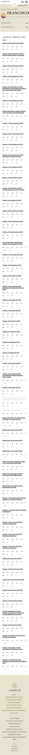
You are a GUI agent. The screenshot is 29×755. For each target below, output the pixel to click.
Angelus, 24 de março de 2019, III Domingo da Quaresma (12, 523)
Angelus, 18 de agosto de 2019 (11, 276)
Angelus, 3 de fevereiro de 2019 (12, 601)
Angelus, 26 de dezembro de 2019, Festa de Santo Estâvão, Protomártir (13, 54)
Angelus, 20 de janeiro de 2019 (11, 625)
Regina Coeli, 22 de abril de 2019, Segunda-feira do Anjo (12, 486)
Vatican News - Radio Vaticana (14, 721)
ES (17, 46)
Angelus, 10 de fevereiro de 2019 (12, 590)
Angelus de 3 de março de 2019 (12, 558)
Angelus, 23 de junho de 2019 (11, 387)
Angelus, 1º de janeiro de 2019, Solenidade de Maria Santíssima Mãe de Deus (14, 661)
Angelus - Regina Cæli (8, 9)
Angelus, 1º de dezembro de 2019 (12, 100)
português (22, 6)
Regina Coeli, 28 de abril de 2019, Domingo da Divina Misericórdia (12, 474)
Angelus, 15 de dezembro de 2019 (12, 76)
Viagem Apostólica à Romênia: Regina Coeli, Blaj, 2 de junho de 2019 (13, 418)
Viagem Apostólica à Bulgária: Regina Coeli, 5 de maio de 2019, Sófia (13, 462)
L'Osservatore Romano (14, 723)
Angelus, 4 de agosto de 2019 (11, 310)
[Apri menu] (26, 2)
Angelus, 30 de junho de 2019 (11, 363)
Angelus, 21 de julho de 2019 (11, 331)
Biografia (14, 23)
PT (16, 49)
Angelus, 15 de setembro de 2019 (12, 232)
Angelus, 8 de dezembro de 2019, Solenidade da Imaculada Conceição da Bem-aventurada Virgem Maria (14, 88)
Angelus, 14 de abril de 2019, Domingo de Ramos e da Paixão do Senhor (14, 498)
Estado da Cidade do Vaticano (14, 729)
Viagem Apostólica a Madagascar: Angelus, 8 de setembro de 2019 (12, 243)
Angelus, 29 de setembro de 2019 (12, 211)
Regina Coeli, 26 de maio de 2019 (12, 430)
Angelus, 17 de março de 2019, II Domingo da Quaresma (12, 535)
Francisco (18, 12)
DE (8, 46)
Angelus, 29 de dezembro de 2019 (12, 43)
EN (12, 46)
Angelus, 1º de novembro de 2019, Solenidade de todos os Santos (12, 155)
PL (12, 49)
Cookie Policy (14, 748)
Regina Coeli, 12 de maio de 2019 (12, 451)
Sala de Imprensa (14, 718)
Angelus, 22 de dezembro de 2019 (12, 66)
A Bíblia (14, 694)
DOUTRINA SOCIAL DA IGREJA (14, 707)
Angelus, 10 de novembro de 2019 (12, 134)
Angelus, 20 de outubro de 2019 (12, 177)
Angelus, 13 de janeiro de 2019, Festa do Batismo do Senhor (13, 636)
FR (21, 46)
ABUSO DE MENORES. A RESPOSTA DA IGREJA (14, 710)
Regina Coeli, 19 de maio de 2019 (12, 440)
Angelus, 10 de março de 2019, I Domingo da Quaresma (12, 547)
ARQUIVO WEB (14, 713)
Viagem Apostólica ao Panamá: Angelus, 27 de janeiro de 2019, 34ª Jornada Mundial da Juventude (13, 613)
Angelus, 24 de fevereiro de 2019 (12, 569)
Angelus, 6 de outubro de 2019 (11, 200)
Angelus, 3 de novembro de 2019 (12, 144)
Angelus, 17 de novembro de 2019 (12, 123)
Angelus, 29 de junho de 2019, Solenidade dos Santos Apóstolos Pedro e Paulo (12, 375)
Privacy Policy (14, 750)
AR (3, 46)
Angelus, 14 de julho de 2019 (11, 342)
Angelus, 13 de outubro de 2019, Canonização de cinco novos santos (13, 189)
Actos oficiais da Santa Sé (14, 705)
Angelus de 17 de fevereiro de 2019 (13, 579)
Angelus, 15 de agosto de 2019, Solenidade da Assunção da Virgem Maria (13, 288)
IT (7, 49)
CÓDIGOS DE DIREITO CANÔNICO (14, 699)
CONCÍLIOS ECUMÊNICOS (14, 702)
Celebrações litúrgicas (14, 734)
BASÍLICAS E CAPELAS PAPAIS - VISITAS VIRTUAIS (14, 731)
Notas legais (14, 746)
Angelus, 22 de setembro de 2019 (12, 221)
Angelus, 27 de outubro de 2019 (12, 167)
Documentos (14, 27)
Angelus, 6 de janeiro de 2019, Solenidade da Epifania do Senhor (12, 648)
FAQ (14, 744)
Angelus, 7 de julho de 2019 (10, 353)
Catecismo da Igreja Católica (14, 697)
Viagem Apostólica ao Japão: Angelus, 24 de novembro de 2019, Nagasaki (14, 112)
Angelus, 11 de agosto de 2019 (11, 300)
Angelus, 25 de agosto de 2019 (11, 265)
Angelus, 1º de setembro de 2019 (12, 254)
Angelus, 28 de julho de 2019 (11, 321)
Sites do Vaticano (14, 726)
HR (3, 49)
